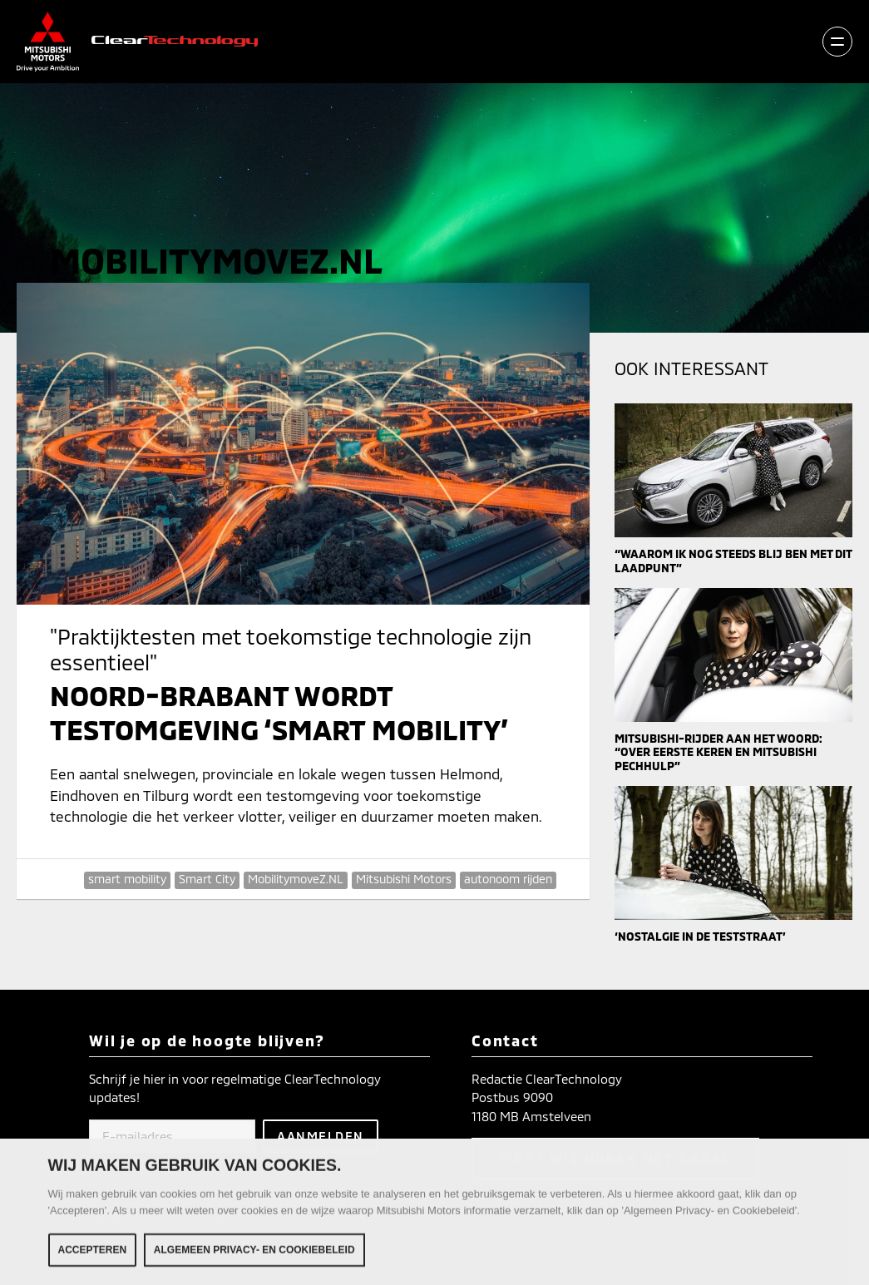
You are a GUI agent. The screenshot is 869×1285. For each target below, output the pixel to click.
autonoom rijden (508, 879)
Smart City (207, 879)
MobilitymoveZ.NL (295, 879)
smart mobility (127, 879)
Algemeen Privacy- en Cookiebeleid (254, 1253)
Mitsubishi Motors (404, 879)
